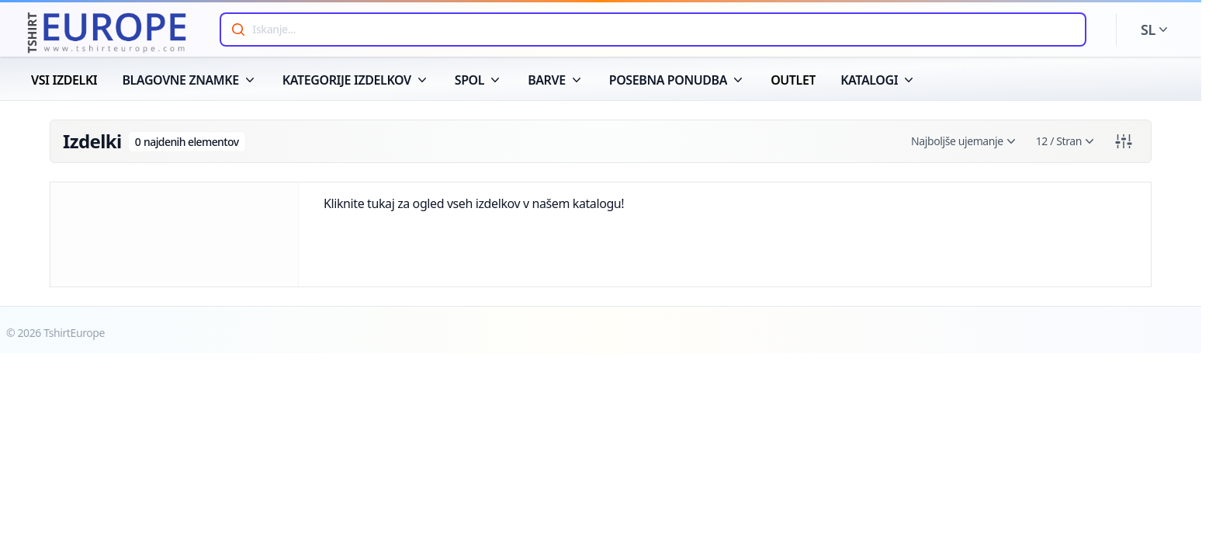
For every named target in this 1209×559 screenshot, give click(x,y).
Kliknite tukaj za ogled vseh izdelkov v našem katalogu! (474, 203)
